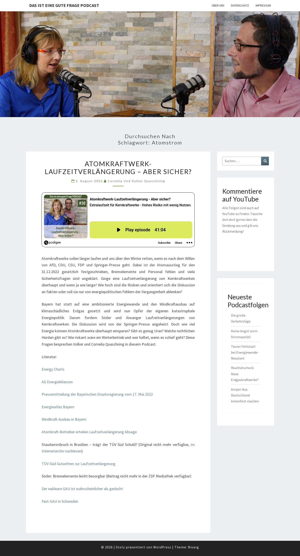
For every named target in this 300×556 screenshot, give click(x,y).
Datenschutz (240, 5)
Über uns (218, 5)
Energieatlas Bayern (58, 406)
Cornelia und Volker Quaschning (136, 181)
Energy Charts (53, 369)
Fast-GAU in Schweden (60, 501)
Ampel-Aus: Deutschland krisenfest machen (245, 395)
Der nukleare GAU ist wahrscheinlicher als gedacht (82, 488)
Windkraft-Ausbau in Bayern (64, 419)
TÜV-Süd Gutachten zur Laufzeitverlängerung (78, 463)
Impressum (263, 5)
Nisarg (193, 547)
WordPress (162, 547)
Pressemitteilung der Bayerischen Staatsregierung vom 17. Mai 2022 (97, 394)
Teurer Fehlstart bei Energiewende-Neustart (245, 352)
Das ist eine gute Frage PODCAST (64, 5)
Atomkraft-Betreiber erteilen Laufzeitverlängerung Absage (89, 431)
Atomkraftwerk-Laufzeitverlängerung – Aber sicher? (118, 167)
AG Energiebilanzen (57, 381)
